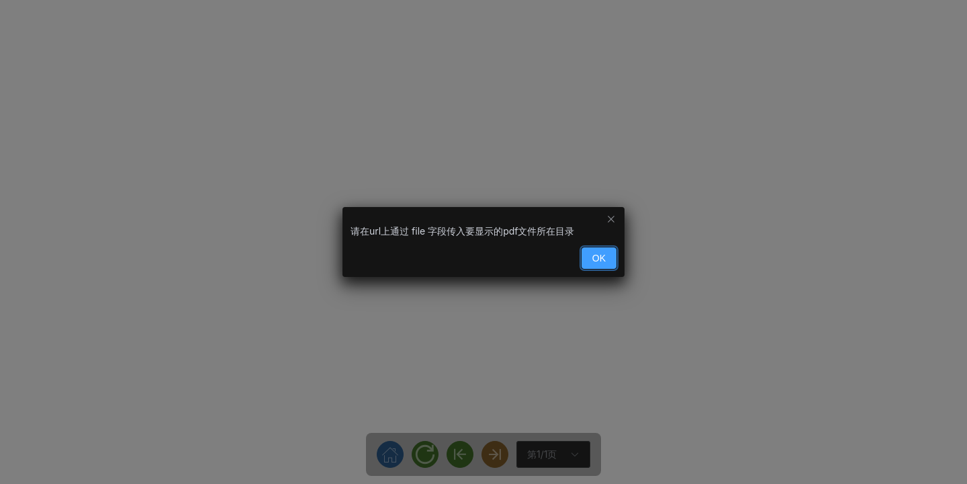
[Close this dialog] (611, 220)
